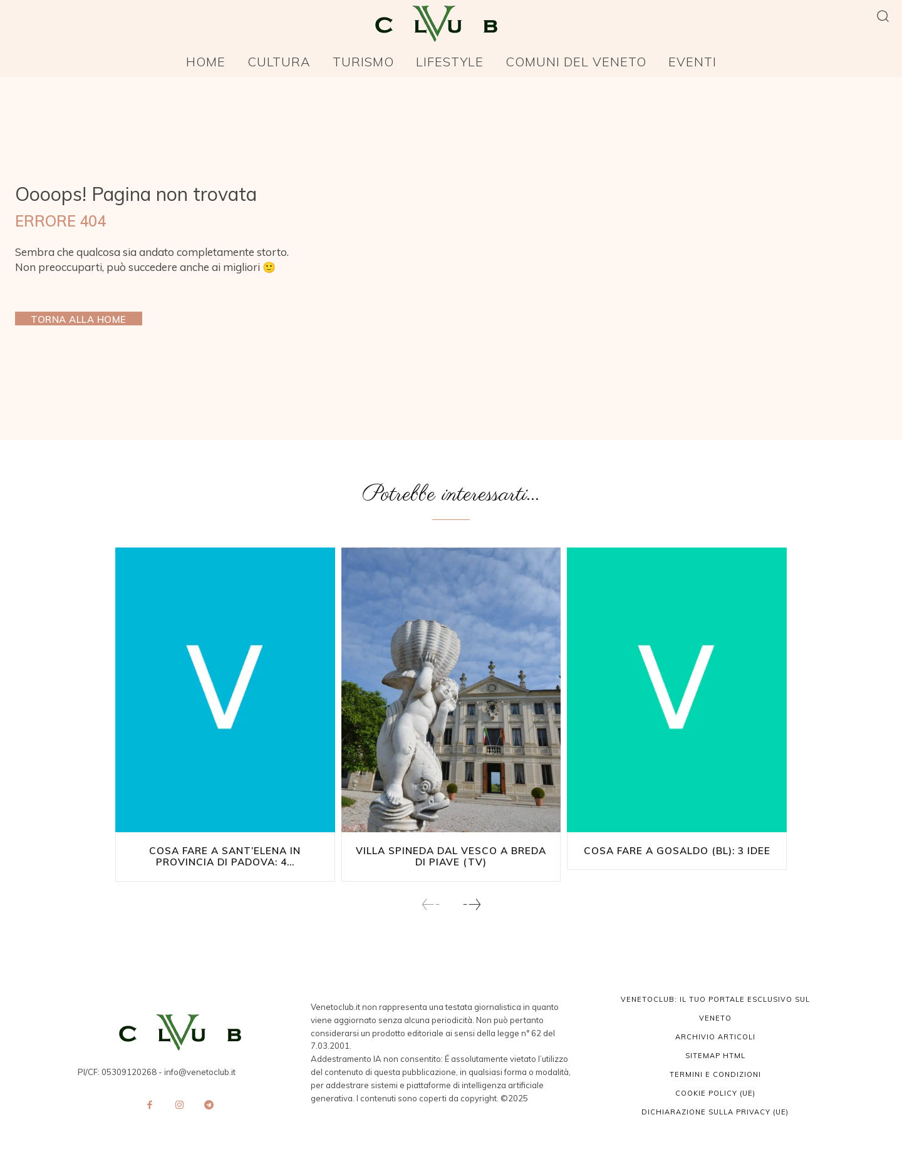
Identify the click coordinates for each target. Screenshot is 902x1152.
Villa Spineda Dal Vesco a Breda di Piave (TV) (451, 856)
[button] (882, 15)
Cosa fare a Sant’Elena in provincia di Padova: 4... (225, 856)
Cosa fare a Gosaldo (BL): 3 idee (676, 851)
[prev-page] (431, 904)
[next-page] (471, 904)
